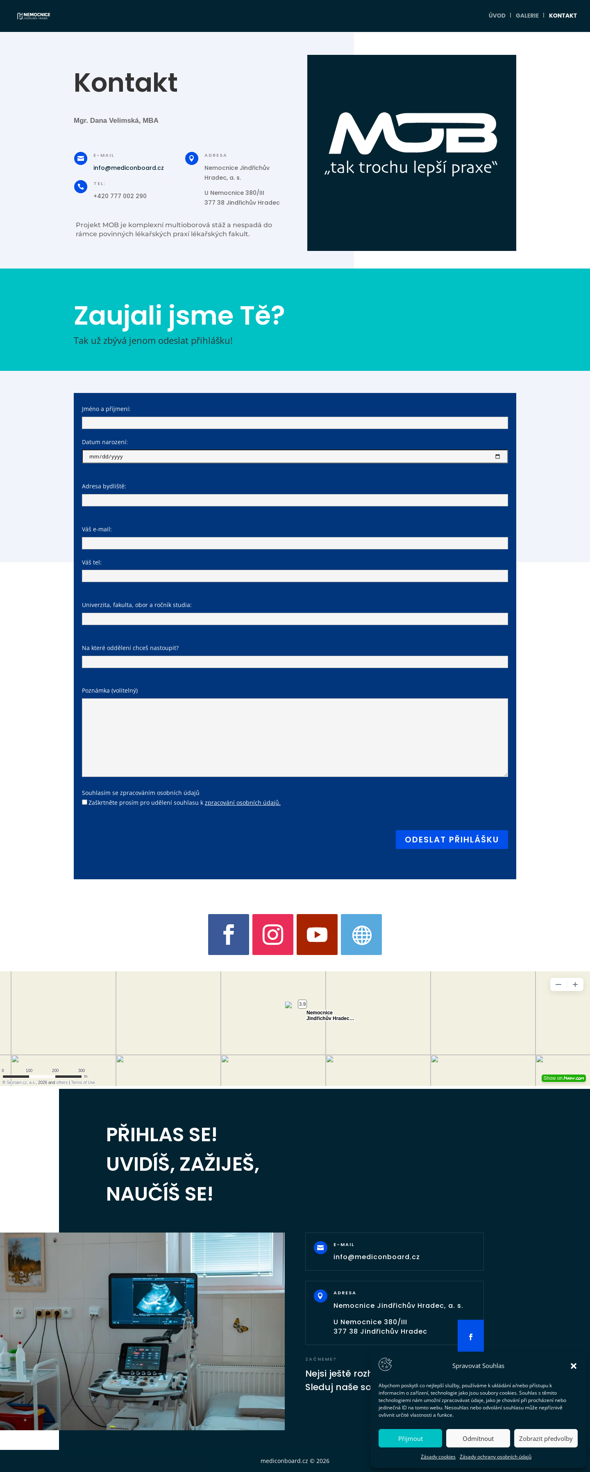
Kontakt (563, 17)
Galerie (527, 17)
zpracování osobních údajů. (243, 802)
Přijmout (410, 1438)
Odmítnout (478, 1438)
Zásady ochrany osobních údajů (495, 1456)
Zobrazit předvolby (546, 1438)
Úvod (497, 17)
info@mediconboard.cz (128, 168)
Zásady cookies (438, 1456)
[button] (574, 1366)
